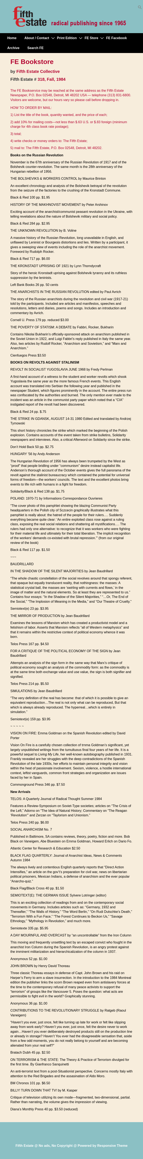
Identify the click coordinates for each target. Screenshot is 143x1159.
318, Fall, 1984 (52, 79)
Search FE (35, 48)
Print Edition (67, 38)
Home (11, 38)
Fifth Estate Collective (38, 71)
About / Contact (36, 38)
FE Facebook (116, 38)
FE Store (91, 38)
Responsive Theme (112, 1145)
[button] (140, 8)
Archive (13, 48)
